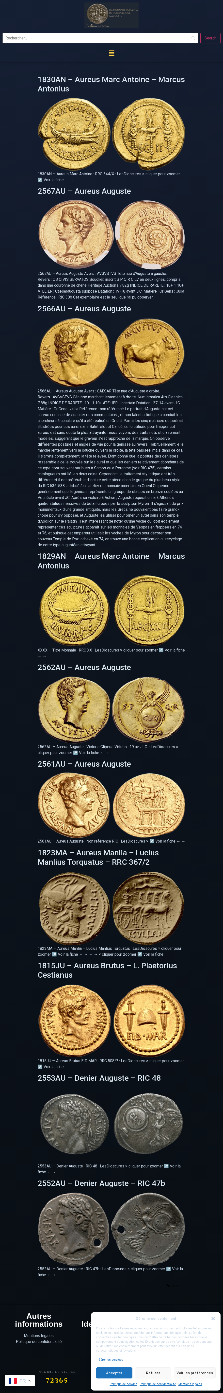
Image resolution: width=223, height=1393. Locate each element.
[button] (213, 1318)
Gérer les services (110, 1359)
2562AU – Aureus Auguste (84, 667)
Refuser (153, 1373)
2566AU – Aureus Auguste (84, 308)
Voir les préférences (194, 1373)
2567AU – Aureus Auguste (84, 191)
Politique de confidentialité (158, 1384)
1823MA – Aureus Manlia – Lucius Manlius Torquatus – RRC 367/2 (98, 857)
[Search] (210, 38)
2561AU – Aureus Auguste (84, 764)
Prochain (175, 1285)
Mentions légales (190, 1384)
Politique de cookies (123, 1384)
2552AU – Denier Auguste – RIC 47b (101, 1183)
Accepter (114, 1373)
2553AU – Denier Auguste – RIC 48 (99, 1078)
